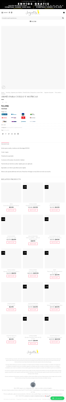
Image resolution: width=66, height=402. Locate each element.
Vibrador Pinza (11, 337)
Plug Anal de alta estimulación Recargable (54, 272)
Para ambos (58, 92)
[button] (57, 398)
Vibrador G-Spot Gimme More (54, 305)
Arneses (3, 94)
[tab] (5, 144)
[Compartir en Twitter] (8, 133)
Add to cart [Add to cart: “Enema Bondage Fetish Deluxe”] (11, 210)
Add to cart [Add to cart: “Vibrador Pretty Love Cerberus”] (11, 275)
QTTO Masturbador (54, 205)
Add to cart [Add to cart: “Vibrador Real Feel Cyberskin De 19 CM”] (33, 343)
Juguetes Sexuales (48, 92)
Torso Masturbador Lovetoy (54, 337)
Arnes (5, 130)
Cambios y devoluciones (48, 399)
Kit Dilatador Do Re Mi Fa (54, 238)
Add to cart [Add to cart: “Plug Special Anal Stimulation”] (33, 210)
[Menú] (4, 13)
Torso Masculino (33, 271)
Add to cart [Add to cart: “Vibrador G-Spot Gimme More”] (54, 309)
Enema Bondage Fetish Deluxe (11, 205)
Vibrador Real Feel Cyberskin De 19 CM (33, 338)
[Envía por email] (12, 133)
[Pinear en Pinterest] (15, 133)
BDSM (12, 127)
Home (2, 92)
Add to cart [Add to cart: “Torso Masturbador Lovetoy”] (54, 341)
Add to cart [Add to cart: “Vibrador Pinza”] (11, 341)
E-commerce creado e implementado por (36, 396)
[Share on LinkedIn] (18, 133)
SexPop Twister (11, 305)
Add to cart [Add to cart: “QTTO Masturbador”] (54, 210)
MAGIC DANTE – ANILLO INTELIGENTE (33, 238)
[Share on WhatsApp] (2, 133)
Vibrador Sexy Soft (11, 238)
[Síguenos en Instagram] (11, 12)
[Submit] (62, 18)
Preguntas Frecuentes (21, 399)
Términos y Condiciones (9, 399)
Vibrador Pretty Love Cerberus (11, 271)
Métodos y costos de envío (35, 399)
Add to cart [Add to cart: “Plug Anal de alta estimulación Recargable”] (54, 277)
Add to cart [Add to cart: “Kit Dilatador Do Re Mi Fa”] (54, 242)
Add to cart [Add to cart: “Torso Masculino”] (33, 275)
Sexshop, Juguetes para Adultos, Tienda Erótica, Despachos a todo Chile (24, 92)
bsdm (8, 130)
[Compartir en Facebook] (5, 133)
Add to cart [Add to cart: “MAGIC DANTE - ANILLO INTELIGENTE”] (33, 243)
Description (5, 144)
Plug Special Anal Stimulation (33, 205)
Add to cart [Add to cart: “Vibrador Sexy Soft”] (11, 242)
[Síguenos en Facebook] (9, 12)
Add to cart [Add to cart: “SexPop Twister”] (11, 309)
